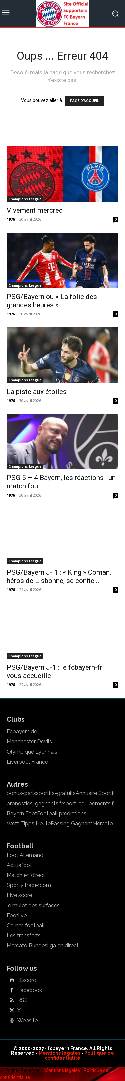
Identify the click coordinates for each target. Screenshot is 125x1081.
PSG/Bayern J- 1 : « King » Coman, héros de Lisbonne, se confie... (59, 576)
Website (27, 1020)
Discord (26, 980)
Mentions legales (59, 1053)
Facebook (29, 990)
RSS (22, 1000)
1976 (11, 219)
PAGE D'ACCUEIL (84, 101)
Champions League (25, 199)
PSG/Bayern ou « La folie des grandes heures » (52, 301)
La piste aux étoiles (37, 392)
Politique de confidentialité (79, 1055)
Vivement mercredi (36, 210)
